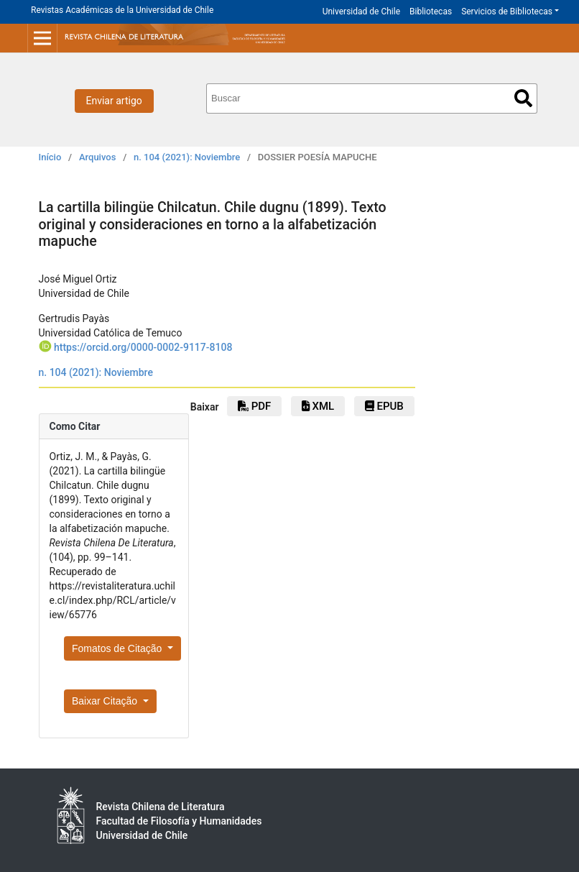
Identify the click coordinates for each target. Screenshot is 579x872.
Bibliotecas (430, 11)
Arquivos (97, 157)
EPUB (384, 406)
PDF (254, 406)
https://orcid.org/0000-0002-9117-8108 (143, 347)
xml (318, 406)
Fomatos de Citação (118, 648)
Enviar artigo (114, 100)
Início (50, 157)
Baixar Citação (106, 701)
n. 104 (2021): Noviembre (187, 157)
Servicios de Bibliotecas (506, 11)
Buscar (523, 98)
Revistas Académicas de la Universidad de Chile (122, 10)
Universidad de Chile (361, 11)
